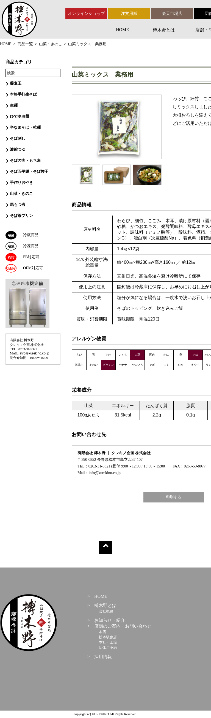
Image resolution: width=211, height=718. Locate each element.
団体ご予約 (108, 648)
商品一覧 (25, 44)
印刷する (173, 497)
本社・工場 (108, 642)
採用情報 (103, 656)
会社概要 (106, 611)
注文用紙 (129, 13)
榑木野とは (164, 30)
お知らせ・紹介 (109, 620)
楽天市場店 (172, 13)
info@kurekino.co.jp (34, 353)
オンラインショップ (86, 13)
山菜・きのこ (50, 44)
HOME (122, 29)
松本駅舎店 (108, 637)
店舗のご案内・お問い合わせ (122, 626)
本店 (102, 632)
